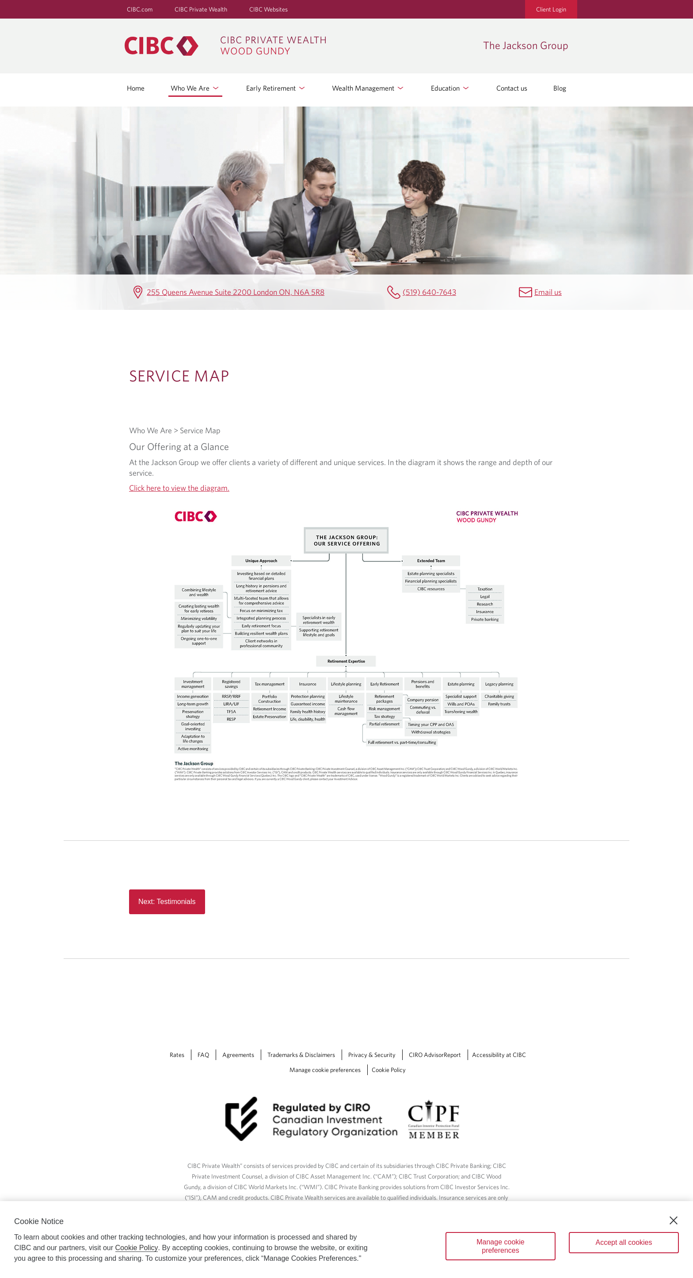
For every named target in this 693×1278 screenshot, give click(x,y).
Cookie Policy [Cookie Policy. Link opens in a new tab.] (389, 1069)
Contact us (511, 88)
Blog (559, 88)
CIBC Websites (268, 9)
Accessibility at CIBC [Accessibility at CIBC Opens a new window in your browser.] (499, 1054)
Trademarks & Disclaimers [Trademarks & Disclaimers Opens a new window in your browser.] (301, 1054)
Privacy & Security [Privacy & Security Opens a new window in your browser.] (372, 1054)
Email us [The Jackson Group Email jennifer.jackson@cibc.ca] (548, 292)
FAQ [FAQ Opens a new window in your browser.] (203, 1054)
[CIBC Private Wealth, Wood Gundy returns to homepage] (299, 46)
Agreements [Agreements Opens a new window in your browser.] (238, 1054)
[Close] (673, 1220)
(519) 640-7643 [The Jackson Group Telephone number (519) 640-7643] (429, 292)
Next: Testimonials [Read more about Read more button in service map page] (167, 901)
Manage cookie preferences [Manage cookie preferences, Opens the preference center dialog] (500, 1246)
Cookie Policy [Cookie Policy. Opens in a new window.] (136, 1247)
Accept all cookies (623, 1242)
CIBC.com (139, 9)
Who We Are (195, 88)
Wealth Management (368, 88)
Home (136, 88)
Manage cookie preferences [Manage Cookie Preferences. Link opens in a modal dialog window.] (325, 1069)
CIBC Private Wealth (201, 9)
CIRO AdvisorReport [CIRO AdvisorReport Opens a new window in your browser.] (435, 1054)
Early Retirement (276, 88)
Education (450, 88)
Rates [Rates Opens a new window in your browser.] (177, 1054)
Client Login (551, 9)
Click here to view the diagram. (179, 487)
